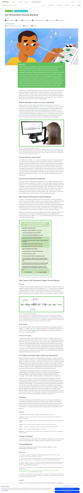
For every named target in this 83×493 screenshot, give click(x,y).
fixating (38, 173)
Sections (67, 5)
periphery (45, 113)
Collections (51, 5)
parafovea (58, 110)
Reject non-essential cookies (67, 489)
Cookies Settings (67, 486)
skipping (34, 328)
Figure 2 (38, 215)
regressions (22, 346)
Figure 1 (44, 106)
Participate (59, 5)
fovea (40, 106)
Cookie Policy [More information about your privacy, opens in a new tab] (5, 490)
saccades (35, 160)
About (73, 5)
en (79, 5)
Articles (43, 5)
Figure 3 (46, 288)
